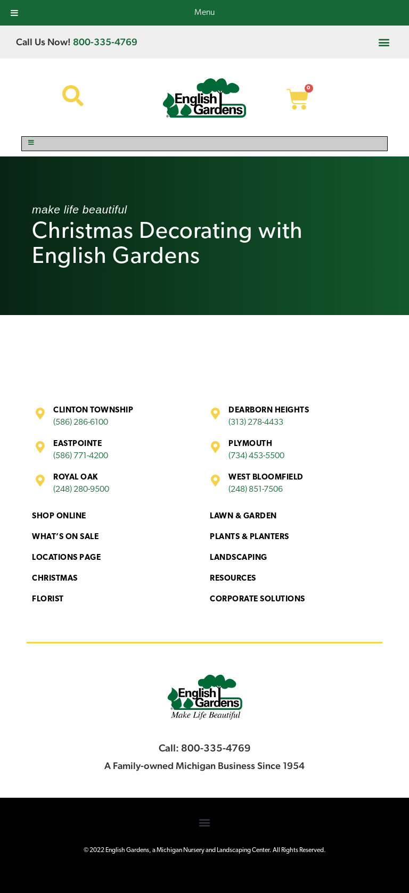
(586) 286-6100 (80, 422)
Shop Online (59, 516)
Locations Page (66, 558)
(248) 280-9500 (81, 489)
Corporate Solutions (257, 599)
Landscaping (238, 558)
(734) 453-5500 (256, 456)
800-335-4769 (105, 41)
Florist (48, 599)
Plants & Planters (249, 537)
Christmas (55, 579)
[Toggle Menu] (204, 143)
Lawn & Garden (243, 516)
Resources (233, 579)
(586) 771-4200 (80, 456)
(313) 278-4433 (255, 422)
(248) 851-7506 (255, 489)
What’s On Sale (65, 537)
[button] (384, 42)
